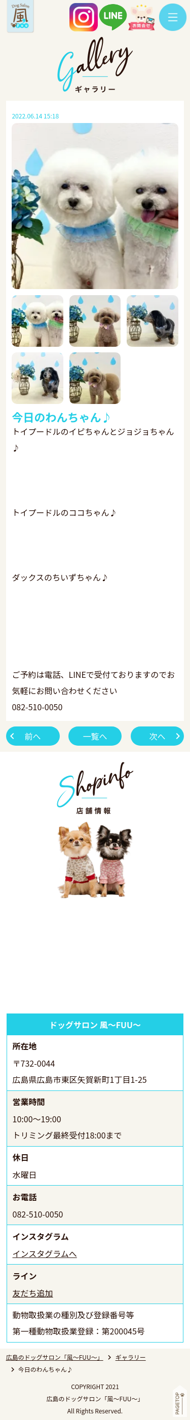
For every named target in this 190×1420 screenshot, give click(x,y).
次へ (157, 736)
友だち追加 (33, 1293)
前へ (33, 736)
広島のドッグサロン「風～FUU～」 (54, 1357)
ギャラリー (131, 1357)
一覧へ (95, 736)
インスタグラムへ (45, 1253)
